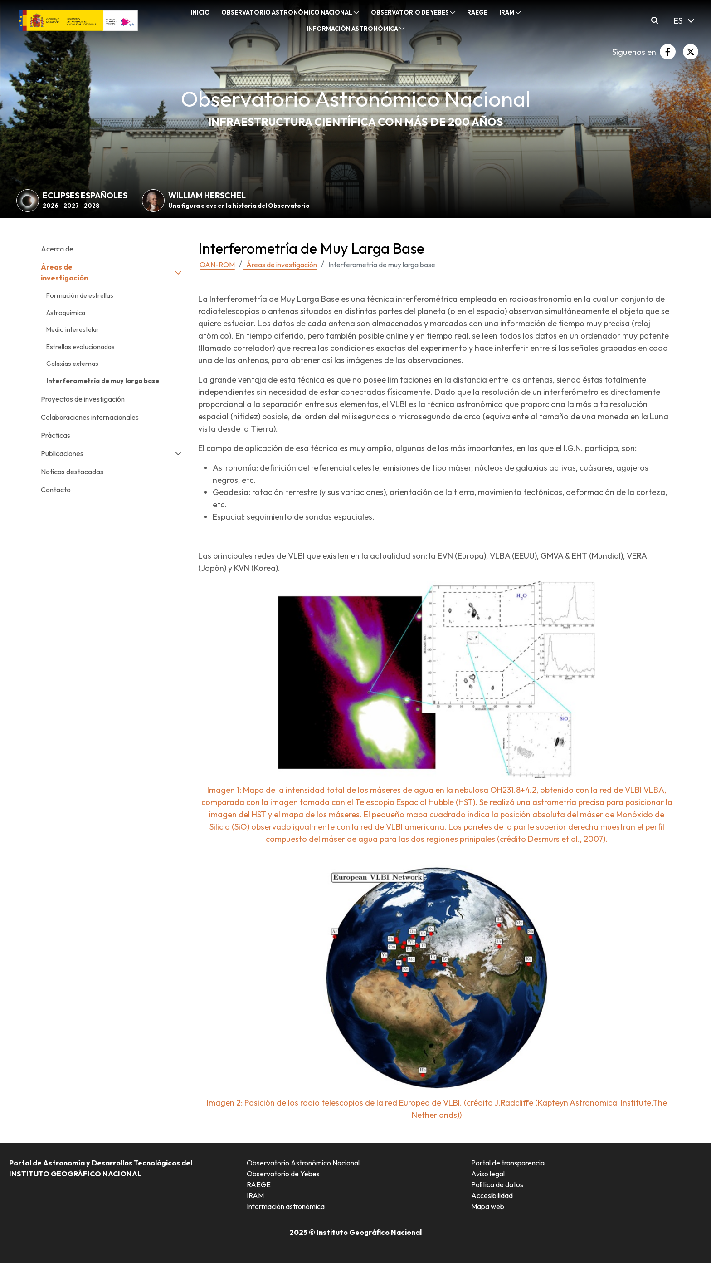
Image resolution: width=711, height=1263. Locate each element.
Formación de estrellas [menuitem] (79, 295)
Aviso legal (488, 1173)
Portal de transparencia (508, 1162)
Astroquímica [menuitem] (65, 313)
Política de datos (497, 1184)
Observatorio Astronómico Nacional (303, 1162)
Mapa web (487, 1206)
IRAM (255, 1195)
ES (684, 20)
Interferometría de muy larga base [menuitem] (102, 381)
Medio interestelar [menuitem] (72, 329)
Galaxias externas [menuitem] (72, 363)
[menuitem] (200, 13)
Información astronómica (286, 1206)
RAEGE (259, 1184)
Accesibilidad (492, 1195)
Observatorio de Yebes (283, 1173)
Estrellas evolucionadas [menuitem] (80, 347)
